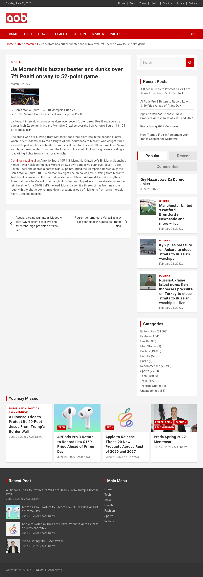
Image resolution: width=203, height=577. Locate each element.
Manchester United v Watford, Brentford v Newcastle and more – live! (175, 214)
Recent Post (20, 480)
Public (144, 361)
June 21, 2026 (18, 436)
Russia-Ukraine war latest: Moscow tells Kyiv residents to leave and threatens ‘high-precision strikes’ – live (39, 224)
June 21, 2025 (149, 189)
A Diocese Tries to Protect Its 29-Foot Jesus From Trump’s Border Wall (27, 424)
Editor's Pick (148, 331)
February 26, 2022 (170, 228)
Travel (143, 3)
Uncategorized (149, 391)
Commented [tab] (167, 166)
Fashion (167, 3)
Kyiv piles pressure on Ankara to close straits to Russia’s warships (175, 252)
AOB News (35, 436)
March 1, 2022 (20, 84)
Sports (180, 3)
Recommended (150, 366)
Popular (145, 356)
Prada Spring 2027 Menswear (159, 126)
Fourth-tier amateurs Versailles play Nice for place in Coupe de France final (98, 222)
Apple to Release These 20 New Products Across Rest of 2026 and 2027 (124, 444)
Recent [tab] (183, 155)
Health (154, 3)
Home (121, 3)
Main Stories (148, 346)
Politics (193, 3)
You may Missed (23, 398)
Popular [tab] (153, 155)
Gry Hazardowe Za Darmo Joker (162, 181)
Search (190, 62)
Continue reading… (23, 160)
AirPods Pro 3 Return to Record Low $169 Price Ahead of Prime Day (75, 444)
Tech (132, 3)
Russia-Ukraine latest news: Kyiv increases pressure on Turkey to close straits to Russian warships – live (176, 291)
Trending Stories (151, 386)
